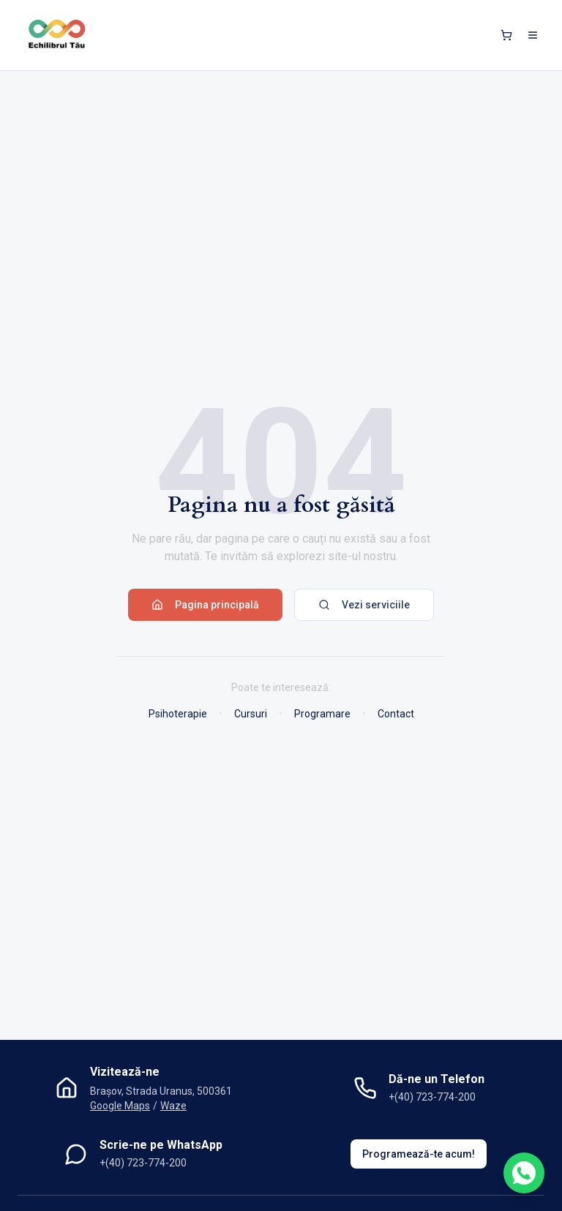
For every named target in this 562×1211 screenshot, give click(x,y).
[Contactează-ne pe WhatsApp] (523, 1172)
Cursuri (250, 714)
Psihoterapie (178, 714)
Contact (396, 714)
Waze (173, 1106)
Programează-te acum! (418, 1154)
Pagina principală (205, 605)
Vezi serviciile (364, 605)
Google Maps (120, 1106)
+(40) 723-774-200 (432, 1097)
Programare (322, 714)
